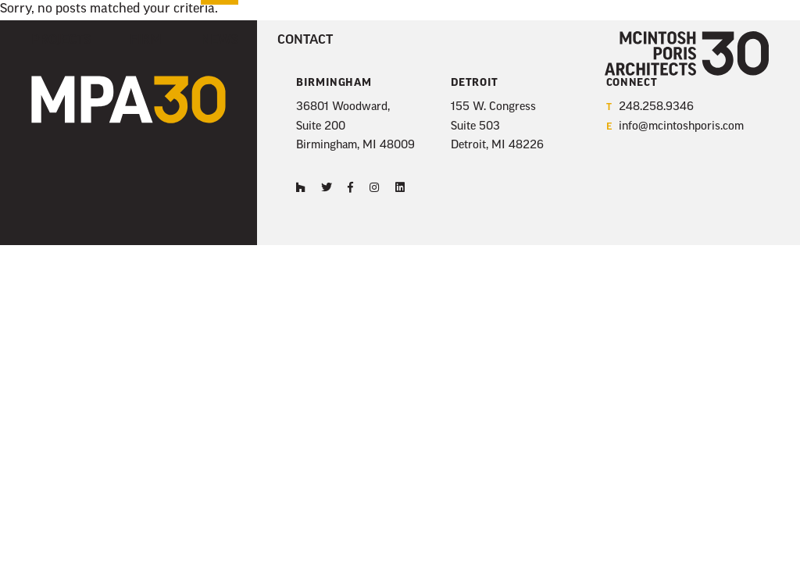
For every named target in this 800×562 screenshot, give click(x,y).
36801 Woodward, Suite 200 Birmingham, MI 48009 (355, 126)
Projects (61, 40)
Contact (305, 40)
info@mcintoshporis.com (675, 127)
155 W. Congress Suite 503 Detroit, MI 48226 (497, 126)
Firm (146, 40)
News (219, 40)
